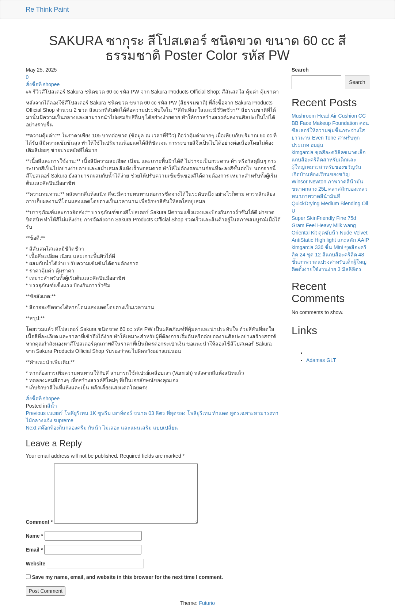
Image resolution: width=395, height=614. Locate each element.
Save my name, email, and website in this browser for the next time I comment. (127, 577)
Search (300, 70)
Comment (39, 522)
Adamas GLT (321, 360)
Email (34, 550)
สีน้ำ (52, 406)
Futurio (207, 603)
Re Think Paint (47, 9)
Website (35, 564)
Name (34, 536)
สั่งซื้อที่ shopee (43, 84)
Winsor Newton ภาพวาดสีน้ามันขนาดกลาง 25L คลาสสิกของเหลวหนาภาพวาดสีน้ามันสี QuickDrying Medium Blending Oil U (330, 196)
